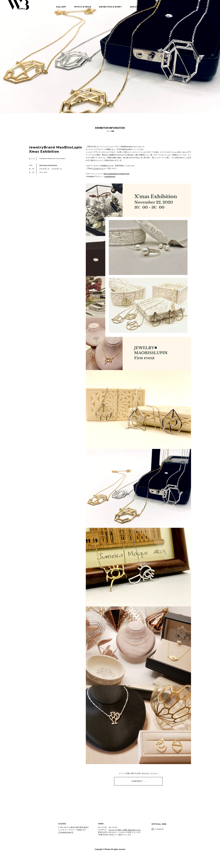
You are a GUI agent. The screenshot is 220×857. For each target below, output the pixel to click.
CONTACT (137, 781)
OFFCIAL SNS (159, 826)
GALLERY (59, 6)
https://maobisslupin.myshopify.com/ (117, 174)
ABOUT (131, 6)
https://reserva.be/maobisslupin (48, 165)
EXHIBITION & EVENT (108, 6)
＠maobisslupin (109, 176)
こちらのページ (98, 168)
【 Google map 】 (65, 832)
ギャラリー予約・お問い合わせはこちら (125, 830)
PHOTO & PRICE (80, 6)
